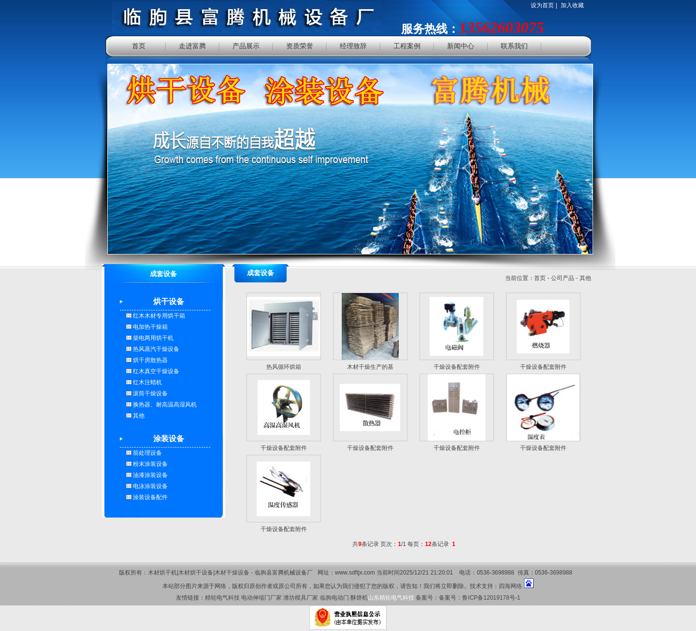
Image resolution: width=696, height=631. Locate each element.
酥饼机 (359, 597)
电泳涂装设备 (149, 486)
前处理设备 (146, 452)
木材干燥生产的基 (370, 367)
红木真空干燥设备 (155, 371)
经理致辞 (353, 46)
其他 (138, 415)
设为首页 (542, 5)
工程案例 (406, 46)
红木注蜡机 (146, 382)
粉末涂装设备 (149, 464)
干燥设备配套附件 (457, 367)
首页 (138, 46)
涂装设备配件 (149, 497)
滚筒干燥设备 (149, 393)
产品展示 (246, 46)
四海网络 (510, 586)
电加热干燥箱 (149, 326)
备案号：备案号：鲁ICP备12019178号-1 (468, 597)
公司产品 (562, 278)
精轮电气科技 (222, 597)
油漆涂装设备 (149, 475)
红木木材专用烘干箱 (158, 315)
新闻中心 (460, 46)
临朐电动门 (334, 597)
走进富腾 (192, 46)
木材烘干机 (162, 572)
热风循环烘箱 (283, 367)
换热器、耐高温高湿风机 (164, 404)
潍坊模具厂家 (300, 597)
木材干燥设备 (232, 572)
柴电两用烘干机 (152, 338)
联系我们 (514, 46)
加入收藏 (572, 5)
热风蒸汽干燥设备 (155, 349)
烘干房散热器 (149, 360)
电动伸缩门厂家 (261, 597)
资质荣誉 (299, 46)
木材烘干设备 (195, 572)
